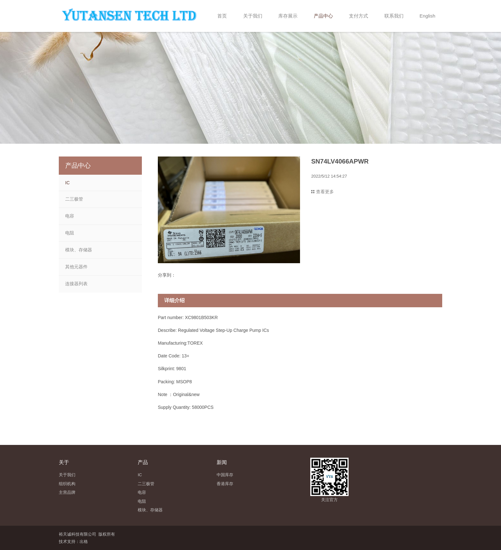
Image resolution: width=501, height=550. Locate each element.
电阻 (69, 232)
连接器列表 (76, 283)
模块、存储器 (78, 249)
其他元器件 (76, 266)
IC (67, 182)
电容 (69, 215)
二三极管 (74, 199)
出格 (84, 541)
